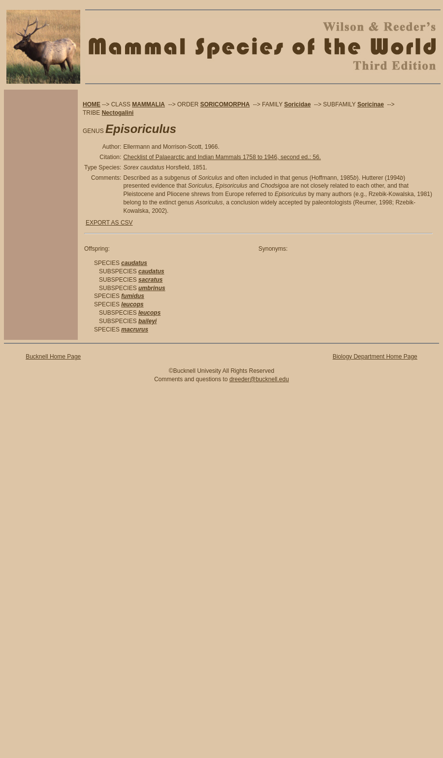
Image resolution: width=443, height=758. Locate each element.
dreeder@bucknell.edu (259, 379)
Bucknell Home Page (53, 356)
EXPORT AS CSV (109, 222)
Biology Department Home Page (375, 356)
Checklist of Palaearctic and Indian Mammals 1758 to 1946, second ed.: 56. (222, 157)
